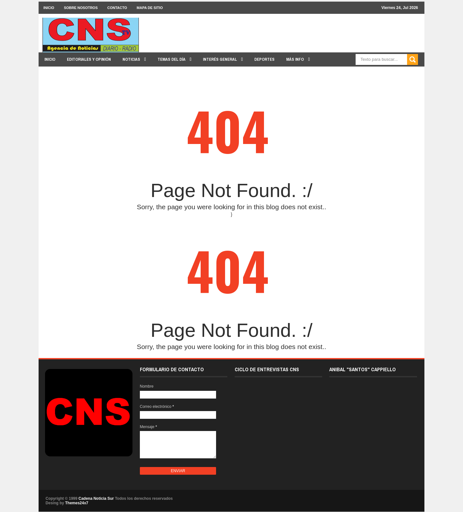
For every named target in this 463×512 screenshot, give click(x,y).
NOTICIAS (132, 59)
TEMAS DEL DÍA (172, 59)
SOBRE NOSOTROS (81, 8)
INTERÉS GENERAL (220, 59)
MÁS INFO (295, 59)
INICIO (48, 8)
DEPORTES (264, 59)
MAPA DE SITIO (150, 8)
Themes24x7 (76, 503)
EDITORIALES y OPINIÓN (89, 59)
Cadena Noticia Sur (96, 498)
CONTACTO (117, 8)
